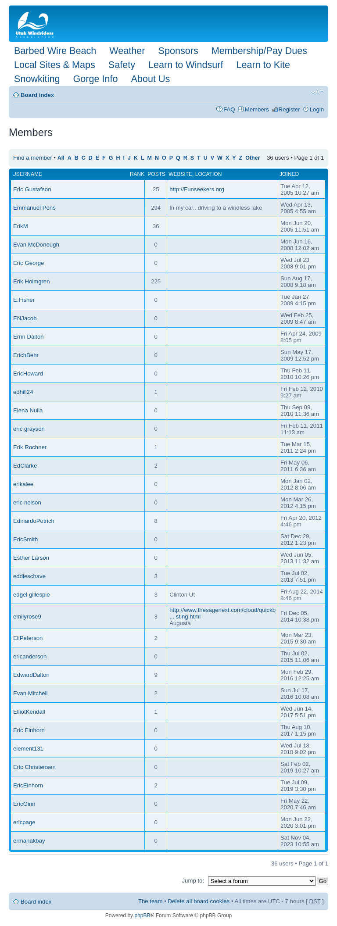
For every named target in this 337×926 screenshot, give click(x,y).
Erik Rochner (30, 447)
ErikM (20, 226)
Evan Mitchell (30, 693)
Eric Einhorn (29, 730)
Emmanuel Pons (34, 207)
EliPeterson (28, 638)
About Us (150, 78)
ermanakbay (29, 840)
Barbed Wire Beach (55, 50)
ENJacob (25, 318)
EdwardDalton (31, 675)
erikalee (23, 484)
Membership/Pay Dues (259, 50)
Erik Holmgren (31, 281)
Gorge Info (95, 78)
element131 (28, 748)
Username (27, 174)
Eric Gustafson (32, 189)
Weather (127, 50)
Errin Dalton (28, 336)
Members (257, 109)
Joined (289, 174)
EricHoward (28, 373)
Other (252, 158)
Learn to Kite (263, 64)
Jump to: (193, 880)
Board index (37, 95)
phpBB (142, 915)
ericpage (24, 822)
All (61, 158)
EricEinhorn (28, 785)
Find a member (32, 157)
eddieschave (29, 576)
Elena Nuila (28, 410)
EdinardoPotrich (33, 521)
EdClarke (25, 465)
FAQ (229, 109)
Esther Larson (31, 557)
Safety (121, 64)
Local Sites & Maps (54, 64)
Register (289, 109)
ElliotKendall (29, 711)
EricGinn (24, 804)
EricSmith (25, 539)
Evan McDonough (36, 244)
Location (208, 174)
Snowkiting (37, 78)
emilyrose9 (27, 616)
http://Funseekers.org (196, 189)
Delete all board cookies (199, 901)
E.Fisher (24, 300)
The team (150, 901)
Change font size (317, 92)
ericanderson (30, 656)
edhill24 (23, 392)
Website (180, 174)
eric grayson (29, 428)
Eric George (28, 263)
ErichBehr (26, 355)
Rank (137, 174)
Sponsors (178, 50)
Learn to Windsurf (185, 64)
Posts (156, 174)
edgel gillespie (31, 594)
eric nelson (27, 502)
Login (317, 109)
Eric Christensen (34, 767)
